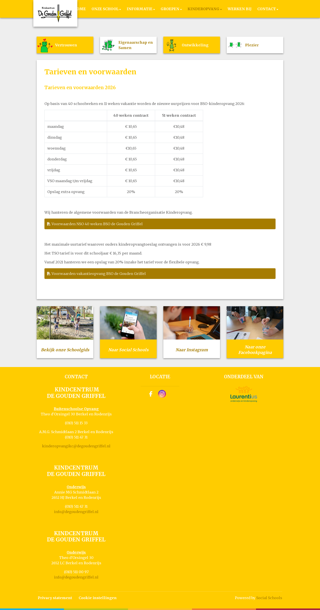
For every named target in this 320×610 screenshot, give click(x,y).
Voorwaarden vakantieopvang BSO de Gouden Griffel (96, 273)
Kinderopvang (204, 9)
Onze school (105, 9)
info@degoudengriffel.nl (76, 511)
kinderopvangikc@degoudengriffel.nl (76, 446)
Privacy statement (55, 598)
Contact (267, 9)
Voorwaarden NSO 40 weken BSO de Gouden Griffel (95, 224)
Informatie (140, 9)
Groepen (170, 9)
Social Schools (269, 598)
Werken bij (240, 9)
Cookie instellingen (98, 598)
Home (80, 9)
